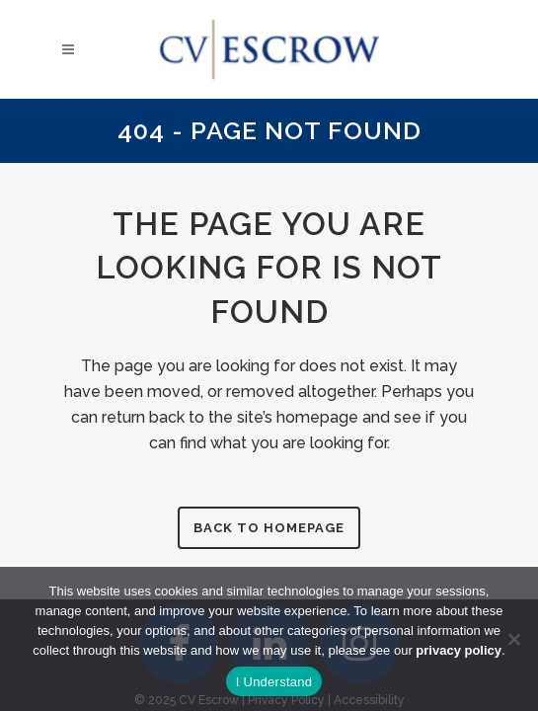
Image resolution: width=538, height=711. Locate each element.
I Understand (274, 681)
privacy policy (458, 650)
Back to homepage (269, 527)
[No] (513, 639)
